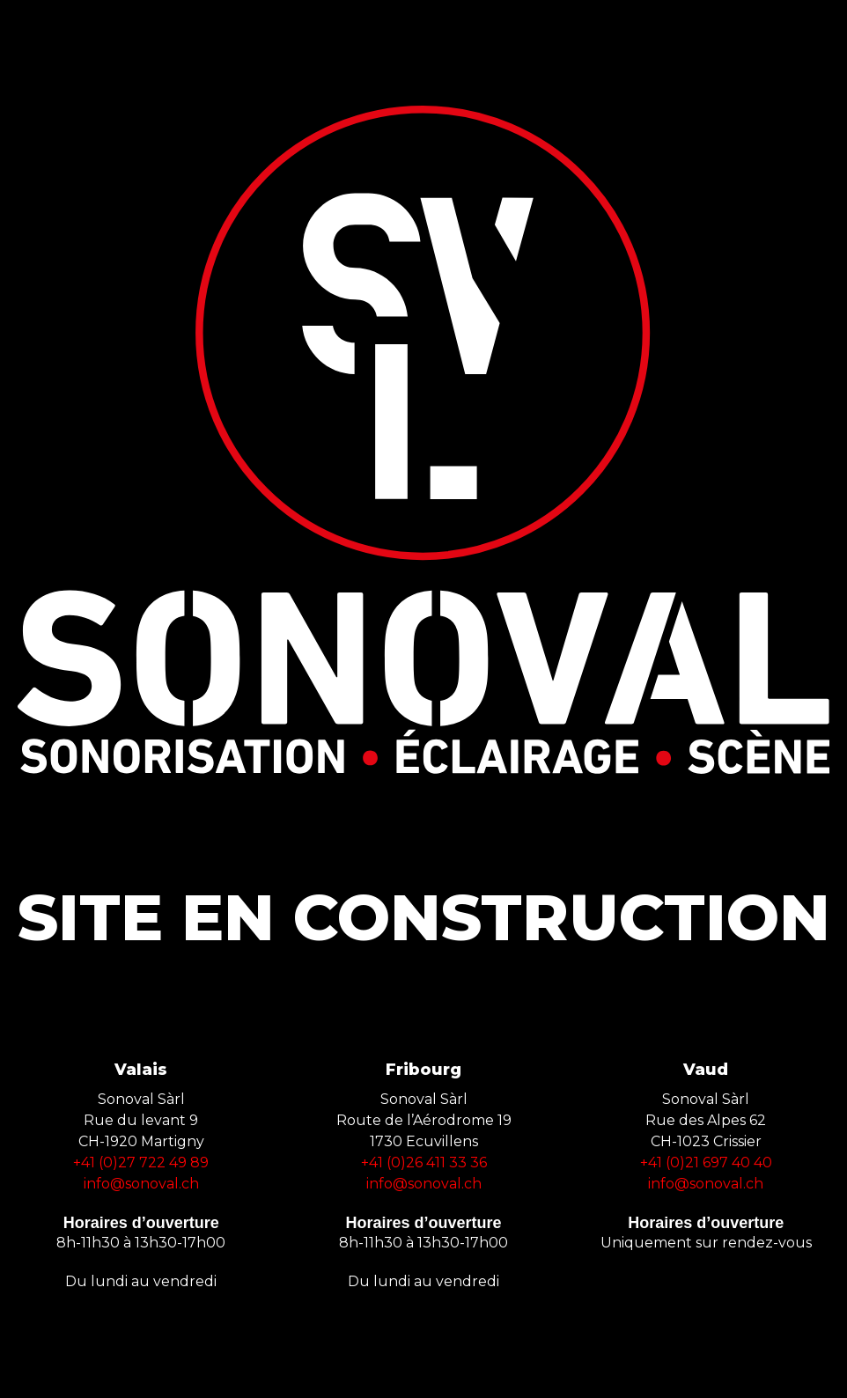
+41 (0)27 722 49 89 (141, 1162)
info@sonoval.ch (141, 1183)
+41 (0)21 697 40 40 (706, 1162)
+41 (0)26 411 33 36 (424, 1162)
